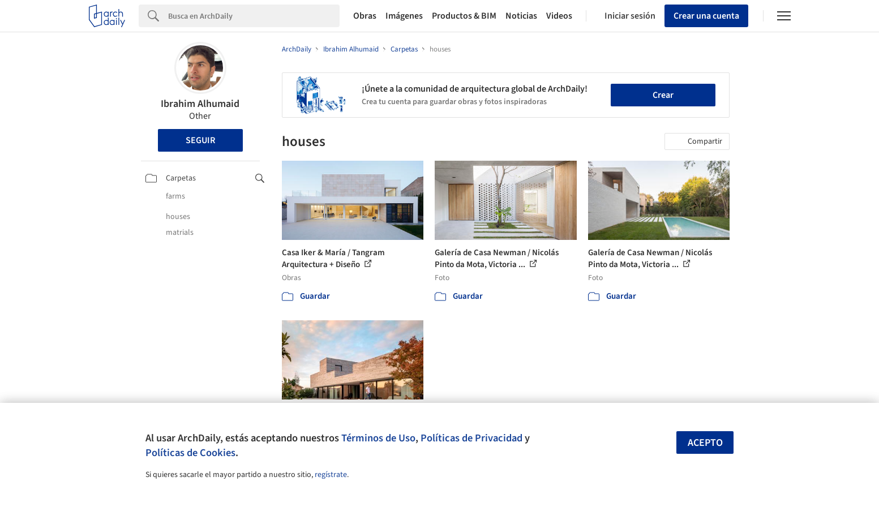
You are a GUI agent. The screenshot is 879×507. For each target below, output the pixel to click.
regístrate (331, 474)
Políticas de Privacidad (471, 438)
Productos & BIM (464, 15)
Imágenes (404, 15)
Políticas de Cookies (190, 452)
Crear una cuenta (706, 16)
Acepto (705, 443)
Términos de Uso (378, 438)
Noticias (521, 15)
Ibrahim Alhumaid (200, 104)
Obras (364, 15)
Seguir (200, 140)
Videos (559, 15)
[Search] (254, 16)
